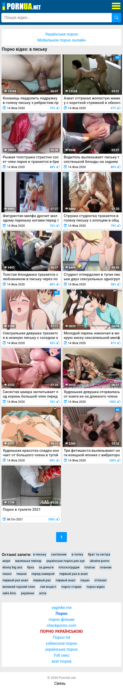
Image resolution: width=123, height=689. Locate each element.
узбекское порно (61, 643)
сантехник (59, 554)
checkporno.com (61, 625)
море (6, 561)
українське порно (61, 649)
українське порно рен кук (65, 561)
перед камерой (43, 574)
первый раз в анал (73, 574)
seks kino (9, 593)
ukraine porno (99, 561)
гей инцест (48, 587)
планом (106, 567)
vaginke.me (61, 607)
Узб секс (61, 655)
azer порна (62, 661)
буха (30, 567)
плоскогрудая (69, 567)
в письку (39, 554)
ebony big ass (12, 567)
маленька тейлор (28, 561)
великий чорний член (18, 587)
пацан (84, 580)
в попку (77, 554)
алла (42, 593)
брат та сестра (99, 554)
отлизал (100, 580)
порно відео (95, 587)
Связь (59, 683)
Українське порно (61, 34)
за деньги (46, 567)
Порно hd (61, 637)
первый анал (65, 580)
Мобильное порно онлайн (61, 40)
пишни (21, 574)
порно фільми (61, 619)
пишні (6, 574)
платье (89, 567)
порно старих (71, 587)
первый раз (42, 580)
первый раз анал (15, 580)
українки (27, 593)
